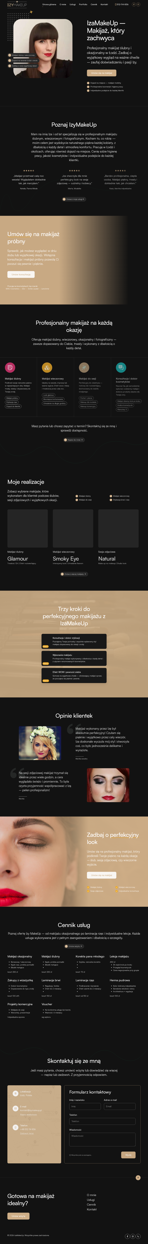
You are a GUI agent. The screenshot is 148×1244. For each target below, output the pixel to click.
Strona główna (49, 4)
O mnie (63, 4)
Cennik (94, 4)
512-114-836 (121, 4)
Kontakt (104, 4)
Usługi (73, 4)
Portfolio (83, 4)
